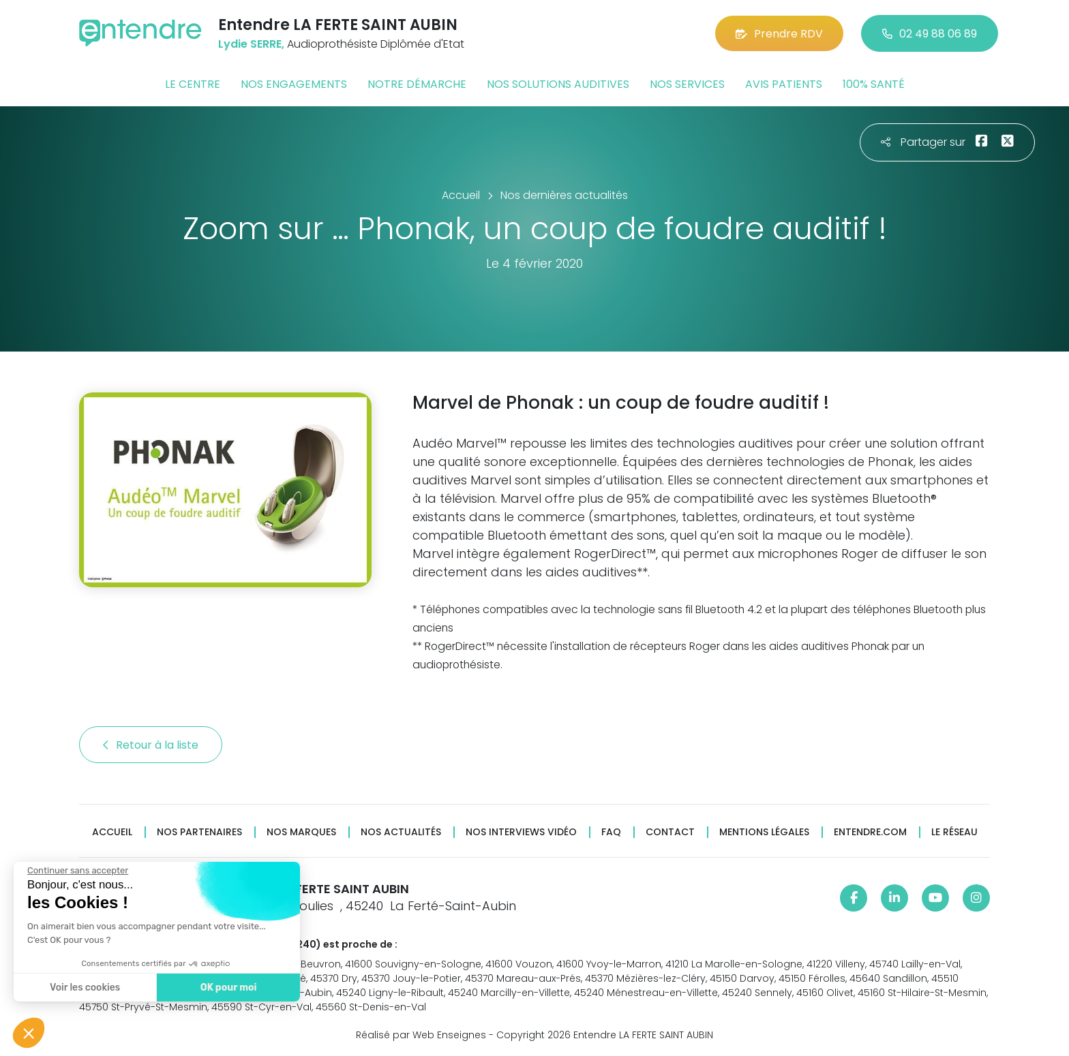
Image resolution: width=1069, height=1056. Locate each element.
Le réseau (954, 832)
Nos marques (301, 832)
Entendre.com (870, 832)
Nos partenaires (199, 832)
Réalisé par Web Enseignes (421, 1035)
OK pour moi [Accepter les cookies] (228, 987)
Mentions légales (764, 832)
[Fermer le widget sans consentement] (77, 871)
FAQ (611, 832)
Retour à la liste (150, 745)
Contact (670, 832)
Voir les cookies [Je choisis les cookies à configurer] (85, 987)
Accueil (112, 832)
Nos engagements (294, 84)
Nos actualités (401, 832)
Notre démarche (416, 84)
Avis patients (783, 84)
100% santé (874, 84)
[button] (28, 1032)
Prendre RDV (779, 34)
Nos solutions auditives (558, 84)
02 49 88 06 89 (929, 34)
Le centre (192, 84)
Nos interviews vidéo (521, 832)
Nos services (687, 84)
